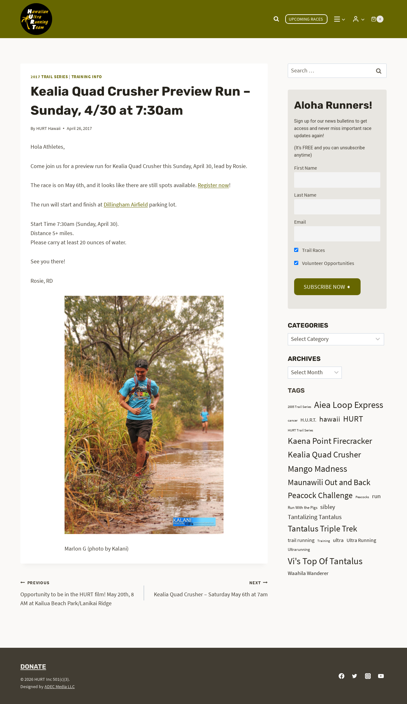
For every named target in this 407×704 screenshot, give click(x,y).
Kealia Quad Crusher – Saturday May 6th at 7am (209, 588)
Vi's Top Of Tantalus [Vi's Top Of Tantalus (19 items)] (325, 561)
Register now (213, 185)
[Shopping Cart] (377, 19)
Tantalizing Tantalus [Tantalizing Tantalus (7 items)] (314, 517)
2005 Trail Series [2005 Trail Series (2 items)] (299, 407)
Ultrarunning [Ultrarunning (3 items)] (299, 549)
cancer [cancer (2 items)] (293, 420)
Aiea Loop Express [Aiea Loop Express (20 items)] (348, 404)
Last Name (305, 195)
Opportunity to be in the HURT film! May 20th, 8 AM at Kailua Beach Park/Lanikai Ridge (79, 592)
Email (300, 222)
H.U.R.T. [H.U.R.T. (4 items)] (308, 420)
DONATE (33, 666)
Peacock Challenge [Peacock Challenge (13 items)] (320, 495)
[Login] (358, 19)
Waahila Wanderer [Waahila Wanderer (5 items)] (308, 573)
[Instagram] (368, 676)
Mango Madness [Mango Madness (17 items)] (317, 468)
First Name (305, 168)
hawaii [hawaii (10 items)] (329, 418)
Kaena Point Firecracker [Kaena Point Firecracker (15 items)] (330, 441)
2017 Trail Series (49, 76)
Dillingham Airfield (126, 204)
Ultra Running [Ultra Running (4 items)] (361, 540)
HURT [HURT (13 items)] (353, 419)
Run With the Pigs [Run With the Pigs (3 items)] (302, 507)
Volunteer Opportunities (324, 263)
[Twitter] (354, 676)
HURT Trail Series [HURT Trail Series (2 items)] (300, 430)
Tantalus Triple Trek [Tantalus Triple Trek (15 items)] (322, 528)
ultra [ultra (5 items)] (338, 540)
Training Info (87, 76)
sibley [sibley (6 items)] (327, 507)
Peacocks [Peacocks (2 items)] (362, 497)
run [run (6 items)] (376, 496)
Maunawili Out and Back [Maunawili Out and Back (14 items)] (329, 482)
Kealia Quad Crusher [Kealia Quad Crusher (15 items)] (324, 454)
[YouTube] (381, 676)
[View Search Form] (276, 19)
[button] (362, 19)
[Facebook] (341, 676)
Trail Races (309, 250)
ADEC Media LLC (60, 686)
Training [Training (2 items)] (323, 541)
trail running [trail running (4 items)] (301, 540)
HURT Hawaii (48, 128)
